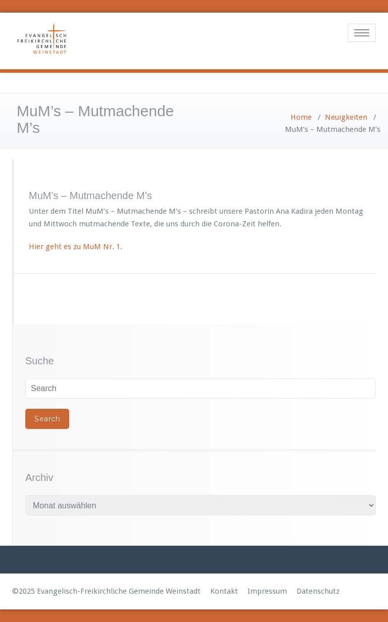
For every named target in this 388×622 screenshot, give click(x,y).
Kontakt (224, 591)
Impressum (267, 591)
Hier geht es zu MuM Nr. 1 (74, 246)
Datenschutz (318, 591)
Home (301, 117)
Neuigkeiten (346, 117)
